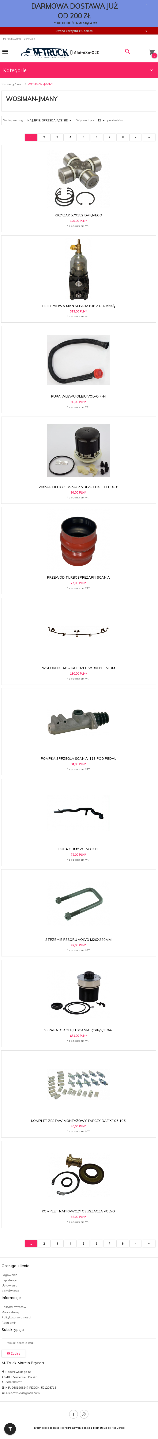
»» (149, 137)
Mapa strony (10, 1312)
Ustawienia (9, 1285)
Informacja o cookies (46, 1427)
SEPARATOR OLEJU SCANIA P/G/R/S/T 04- (78, 1030)
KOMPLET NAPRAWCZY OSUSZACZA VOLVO (78, 1211)
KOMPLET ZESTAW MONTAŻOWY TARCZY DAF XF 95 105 (78, 1120)
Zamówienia (10, 1291)
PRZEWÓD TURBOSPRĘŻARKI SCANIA (78, 577)
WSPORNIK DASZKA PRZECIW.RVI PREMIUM (78, 668)
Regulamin (9, 1323)
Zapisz (13, 1353)
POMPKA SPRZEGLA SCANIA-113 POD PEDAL (78, 758)
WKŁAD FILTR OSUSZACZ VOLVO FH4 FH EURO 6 (78, 487)
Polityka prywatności (16, 1317)
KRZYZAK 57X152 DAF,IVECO (78, 215)
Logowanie (9, 1275)
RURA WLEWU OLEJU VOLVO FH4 (78, 396)
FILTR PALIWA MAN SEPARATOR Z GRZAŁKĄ (78, 306)
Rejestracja (9, 1280)
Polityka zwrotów (14, 1307)
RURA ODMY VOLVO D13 (78, 849)
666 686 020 (12, 1382)
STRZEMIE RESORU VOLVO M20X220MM (78, 939)
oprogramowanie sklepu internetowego (86, 1427)
